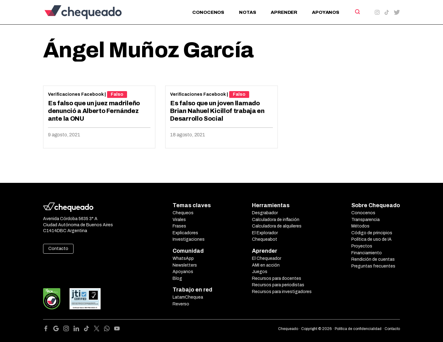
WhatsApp (183, 258)
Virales (179, 219)
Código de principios (371, 233)
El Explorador (265, 233)
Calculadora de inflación (275, 219)
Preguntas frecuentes (373, 266)
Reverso (181, 304)
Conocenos (208, 12)
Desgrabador (265, 213)
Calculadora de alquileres (276, 226)
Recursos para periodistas (278, 285)
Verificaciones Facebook (76, 94)
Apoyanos (325, 12)
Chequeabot (264, 239)
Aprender (284, 12)
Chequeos (183, 213)
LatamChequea (188, 297)
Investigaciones (189, 239)
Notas (247, 12)
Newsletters (185, 265)
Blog (177, 278)
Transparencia (365, 219)
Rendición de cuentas (373, 259)
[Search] (357, 11)
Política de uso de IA (371, 239)
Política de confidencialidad (358, 329)
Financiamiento (366, 253)
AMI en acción (266, 265)
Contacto (58, 248)
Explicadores (185, 233)
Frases (179, 226)
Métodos (360, 226)
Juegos (259, 271)
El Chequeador (266, 258)
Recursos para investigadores (282, 291)
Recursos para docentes (276, 278)
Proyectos (361, 246)
